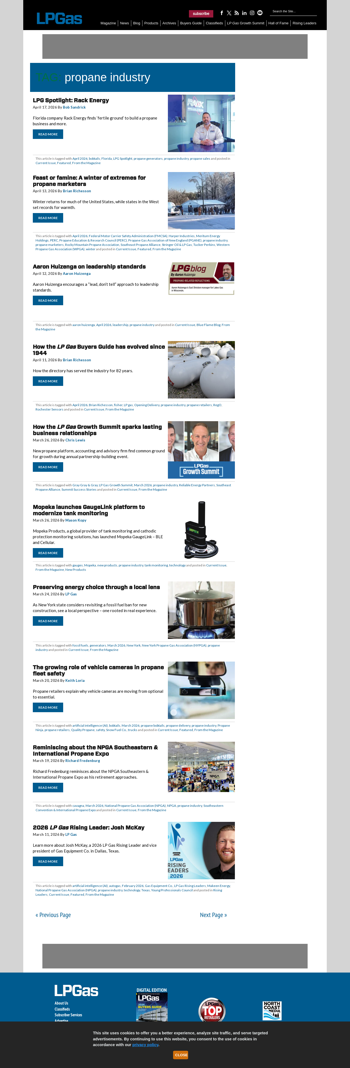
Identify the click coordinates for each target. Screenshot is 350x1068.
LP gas (128, 405)
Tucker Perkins (204, 245)
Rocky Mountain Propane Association (92, 245)
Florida (106, 158)
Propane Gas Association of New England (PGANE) (165, 240)
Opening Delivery (146, 405)
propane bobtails (153, 725)
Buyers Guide (191, 23)
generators (98, 645)
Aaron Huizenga (77, 273)
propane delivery (178, 725)
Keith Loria (74, 680)
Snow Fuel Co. (116, 730)
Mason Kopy (75, 520)
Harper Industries (182, 236)
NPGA (171, 806)
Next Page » (213, 914)
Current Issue (46, 163)
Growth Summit (245, 23)
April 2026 (80, 158)
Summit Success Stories (79, 489)
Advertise (61, 1020)
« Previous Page (53, 914)
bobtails (94, 158)
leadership (120, 325)
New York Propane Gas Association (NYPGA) (174, 645)
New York (134, 645)
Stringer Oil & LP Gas (177, 245)
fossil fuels (80, 645)
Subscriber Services (68, 1014)
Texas (145, 890)
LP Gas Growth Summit (116, 485)
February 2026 (133, 886)
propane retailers (199, 405)
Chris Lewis (75, 440)
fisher (118, 405)
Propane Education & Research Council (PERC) (93, 240)
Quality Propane (83, 730)
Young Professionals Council (172, 890)
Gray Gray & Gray (85, 485)
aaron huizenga (83, 325)
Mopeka (90, 565)
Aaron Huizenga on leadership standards (89, 266)
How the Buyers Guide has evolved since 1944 (99, 350)
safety (100, 730)
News (124, 23)
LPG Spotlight (122, 158)
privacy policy (145, 1045)
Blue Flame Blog (208, 325)
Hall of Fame (279, 23)
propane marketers (50, 245)
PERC (54, 240)
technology (177, 565)
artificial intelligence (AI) (90, 725)
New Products (75, 570)
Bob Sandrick (74, 107)
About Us (61, 1003)
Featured (64, 163)
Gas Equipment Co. (159, 886)
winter (90, 249)
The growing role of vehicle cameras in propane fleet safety (98, 670)
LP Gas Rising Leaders (190, 886)
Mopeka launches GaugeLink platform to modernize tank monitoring (89, 510)
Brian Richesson (77, 191)
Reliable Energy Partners (197, 485)
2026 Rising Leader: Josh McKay (88, 827)
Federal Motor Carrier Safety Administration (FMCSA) (128, 236)
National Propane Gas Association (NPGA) (135, 806)
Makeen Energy (218, 886)
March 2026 (143, 485)
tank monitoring (156, 565)
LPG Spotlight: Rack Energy (71, 100)
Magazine (108, 23)
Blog (136, 23)
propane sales (200, 158)
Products (151, 23)
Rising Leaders (304, 23)
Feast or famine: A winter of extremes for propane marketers (89, 180)
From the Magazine (86, 163)
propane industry (176, 158)
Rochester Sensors (49, 409)
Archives (169, 23)
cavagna (78, 806)
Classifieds (214, 23)
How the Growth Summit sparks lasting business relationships (97, 430)
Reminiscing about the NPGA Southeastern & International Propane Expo (95, 750)
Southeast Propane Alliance (141, 245)
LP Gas (71, 594)
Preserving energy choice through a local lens (96, 587)
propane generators (148, 158)
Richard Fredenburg (82, 760)
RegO (217, 405)
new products (107, 565)
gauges (77, 565)
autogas (115, 886)
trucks (132, 730)
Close (181, 1055)
